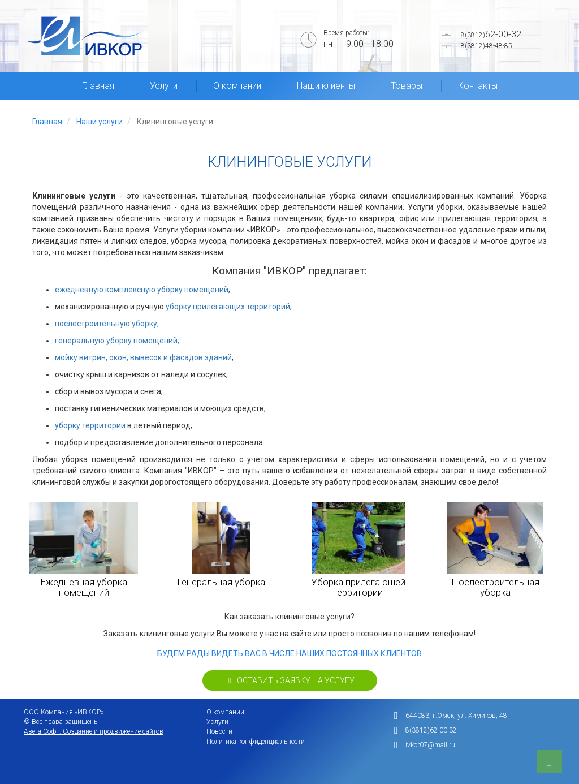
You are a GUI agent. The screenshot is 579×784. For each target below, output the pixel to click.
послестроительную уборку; (107, 323)
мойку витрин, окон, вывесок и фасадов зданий (143, 357)
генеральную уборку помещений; (117, 340)
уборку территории (90, 425)
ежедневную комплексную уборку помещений (141, 289)
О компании (237, 85)
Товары (406, 85)
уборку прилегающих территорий (228, 306)
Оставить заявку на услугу (290, 680)
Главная (98, 85)
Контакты (478, 85)
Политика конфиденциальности (255, 742)
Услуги (164, 85)
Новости (219, 731)
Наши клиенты (326, 85)
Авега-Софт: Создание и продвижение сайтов (93, 731)
